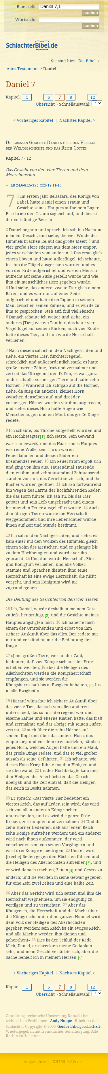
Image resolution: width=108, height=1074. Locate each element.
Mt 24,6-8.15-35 (23, 185)
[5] (80, 958)
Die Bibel (87, 61)
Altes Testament (22, 68)
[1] (42, 437)
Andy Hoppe (61, 1021)
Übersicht (45, 104)
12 (92, 97)
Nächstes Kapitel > (77, 120)
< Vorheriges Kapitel (33, 120)
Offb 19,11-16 (51, 185)
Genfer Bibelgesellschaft (78, 1026)
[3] (88, 863)
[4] (71, 870)
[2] (47, 616)
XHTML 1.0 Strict (68, 1062)
